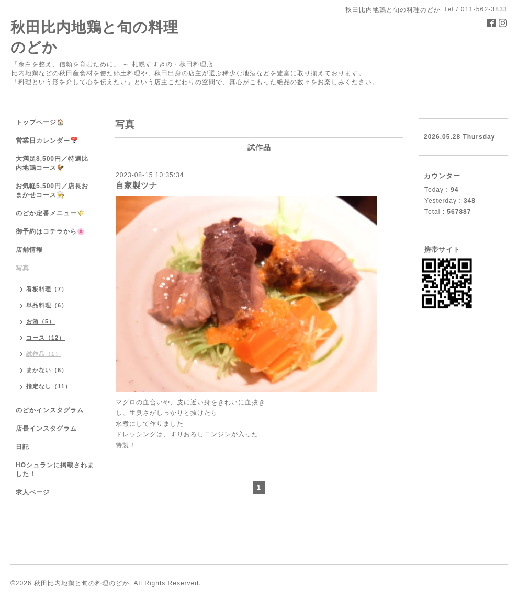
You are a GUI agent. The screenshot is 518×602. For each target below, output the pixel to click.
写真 (22, 268)
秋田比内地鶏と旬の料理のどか (81, 583)
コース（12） (45, 337)
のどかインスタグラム (50, 410)
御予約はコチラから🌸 (50, 231)
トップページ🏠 (40, 122)
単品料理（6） (46, 305)
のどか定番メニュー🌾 (50, 213)
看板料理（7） (46, 289)
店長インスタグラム (46, 428)
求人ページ (33, 492)
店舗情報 (29, 249)
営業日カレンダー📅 (47, 140)
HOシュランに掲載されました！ (55, 469)
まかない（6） (46, 370)
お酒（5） (40, 321)
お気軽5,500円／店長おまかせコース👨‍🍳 (52, 190)
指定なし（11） (48, 386)
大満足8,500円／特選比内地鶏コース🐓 (52, 163)
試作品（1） (43, 354)
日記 (22, 446)
